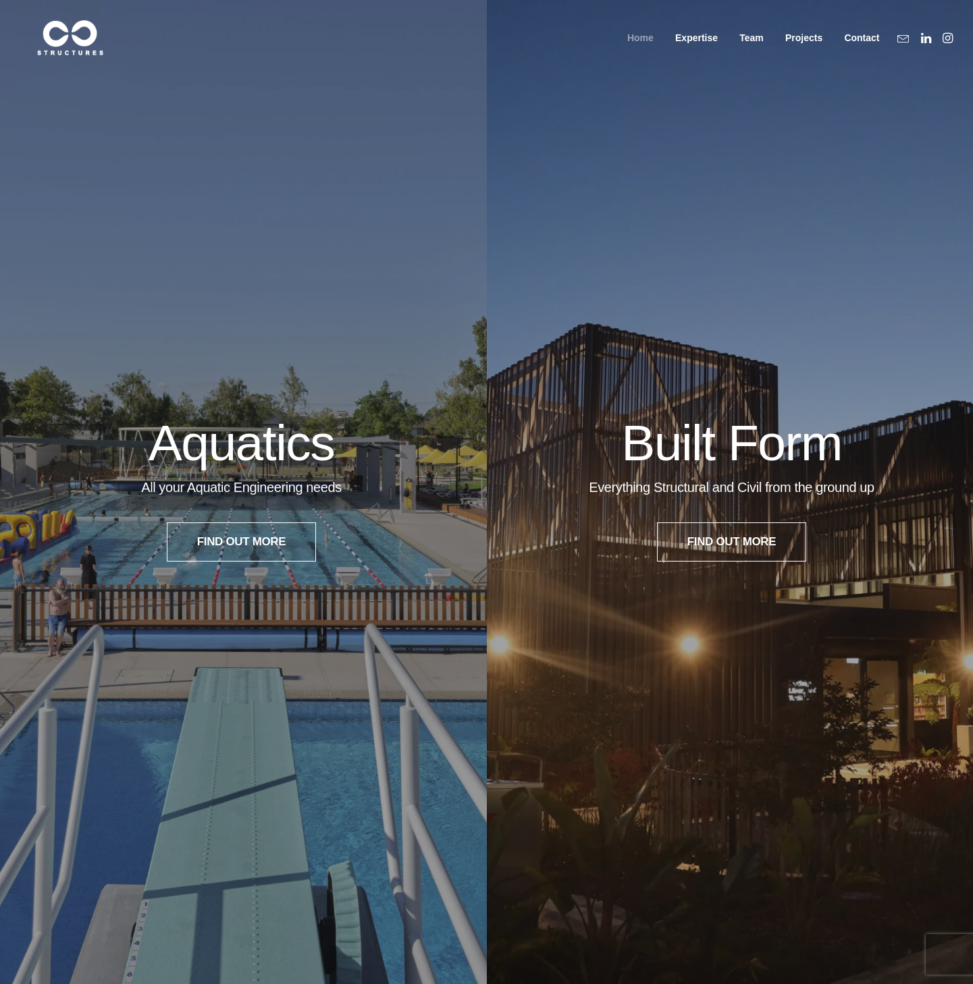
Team (751, 46)
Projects (803, 46)
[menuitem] (640, 46)
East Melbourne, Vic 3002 (646, 834)
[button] (905, 46)
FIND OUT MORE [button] (241, 292)
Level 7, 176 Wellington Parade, (664, 814)
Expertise (696, 46)
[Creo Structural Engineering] (63, 46)
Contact (861, 46)
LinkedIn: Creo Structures (351, 814)
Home (640, 46)
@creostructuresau (399, 834)
